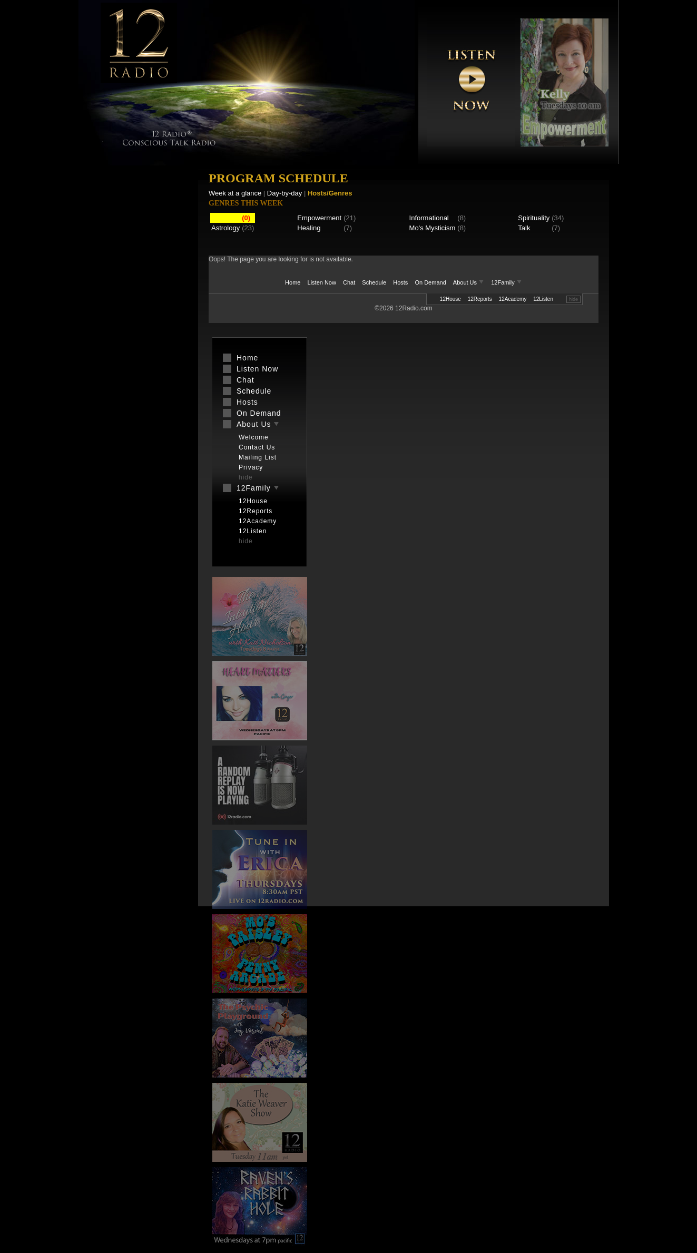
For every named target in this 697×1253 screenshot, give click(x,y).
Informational (429, 218)
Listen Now (322, 282)
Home (292, 282)
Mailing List (258, 457)
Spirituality (533, 218)
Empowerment (319, 218)
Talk (524, 228)
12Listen (543, 299)
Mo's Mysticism (432, 228)
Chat (349, 282)
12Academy (513, 299)
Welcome (254, 437)
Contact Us (257, 447)
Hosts (400, 282)
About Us (469, 282)
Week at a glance (235, 193)
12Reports (480, 299)
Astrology (225, 228)
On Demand (430, 282)
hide (573, 299)
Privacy (251, 467)
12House (450, 299)
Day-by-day (284, 193)
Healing (308, 228)
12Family (506, 282)
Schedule (374, 282)
